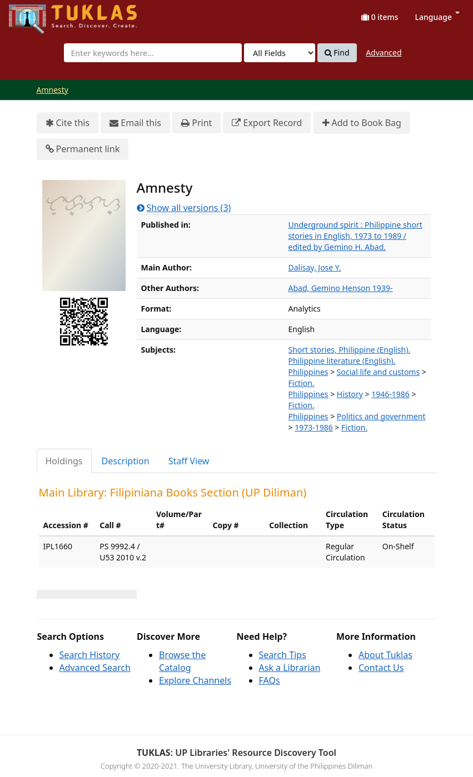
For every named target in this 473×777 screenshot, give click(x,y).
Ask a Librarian (290, 667)
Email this (135, 123)
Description (126, 461)
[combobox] (153, 52)
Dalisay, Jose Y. (314, 267)
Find (337, 52)
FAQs (269, 680)
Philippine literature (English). (342, 360)
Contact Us (381, 667)
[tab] (65, 461)
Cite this (68, 123)
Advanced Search (95, 667)
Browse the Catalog (182, 661)
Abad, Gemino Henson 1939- (340, 288)
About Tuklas (385, 655)
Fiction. (301, 383)
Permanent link (83, 149)
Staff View (189, 461)
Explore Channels (195, 680)
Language (437, 17)
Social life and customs (378, 372)
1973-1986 (314, 427)
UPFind (36, 14)
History (350, 394)
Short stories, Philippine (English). (349, 349)
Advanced (383, 52)
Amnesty (52, 89)
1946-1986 (390, 394)
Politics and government (381, 416)
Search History (89, 655)
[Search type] (279, 52)
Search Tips (282, 655)
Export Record (267, 123)
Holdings (64, 461)
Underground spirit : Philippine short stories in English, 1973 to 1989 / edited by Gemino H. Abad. (355, 235)
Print (196, 123)
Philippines (308, 372)
